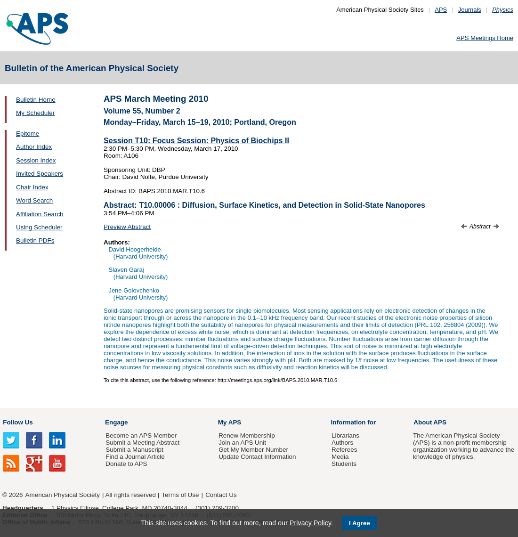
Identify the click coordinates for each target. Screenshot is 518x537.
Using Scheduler (39, 227)
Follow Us (17, 422)
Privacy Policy (310, 523)
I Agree (359, 523)
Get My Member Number (253, 449)
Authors (342, 442)
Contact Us (220, 494)
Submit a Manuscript (134, 449)
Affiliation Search (40, 214)
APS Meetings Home (484, 37)
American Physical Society (62, 494)
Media (340, 456)
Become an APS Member (141, 435)
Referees (344, 449)
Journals (469, 9)
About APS (429, 422)
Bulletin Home (36, 99)
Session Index (36, 160)
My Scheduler (35, 112)
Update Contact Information (257, 456)
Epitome (27, 133)
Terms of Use (180, 494)
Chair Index (32, 187)
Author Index (34, 146)
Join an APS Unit (242, 442)
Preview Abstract (127, 226)
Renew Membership (247, 435)
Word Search (34, 200)
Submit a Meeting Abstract (142, 442)
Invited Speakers (39, 173)
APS (441, 9)
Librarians (345, 435)
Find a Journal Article (134, 456)
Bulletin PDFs (35, 240)
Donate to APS (126, 463)
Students (344, 463)
